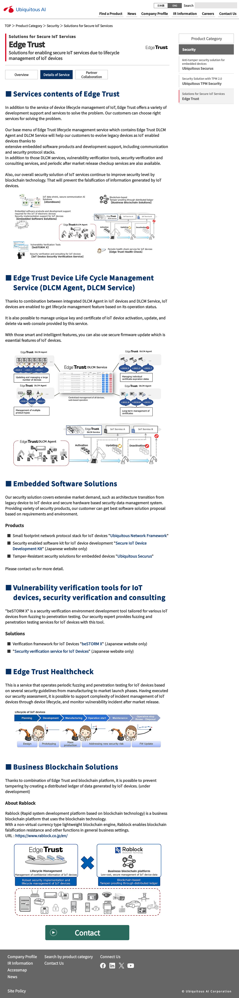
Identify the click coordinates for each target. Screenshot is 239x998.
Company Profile (22, 956)
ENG (174, 5)
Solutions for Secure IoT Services (88, 25)
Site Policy (16, 991)
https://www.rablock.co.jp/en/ (41, 835)
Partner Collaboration (91, 74)
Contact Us (53, 963)
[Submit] (232, 5)
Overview (21, 74)
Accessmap (17, 970)
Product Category (29, 25)
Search (188, 5)
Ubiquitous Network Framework (138, 535)
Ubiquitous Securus (134, 556)
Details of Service (56, 74)
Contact (87, 932)
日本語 (160, 5)
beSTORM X (92, 643)
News (12, 976)
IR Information (20, 963)
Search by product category (68, 956)
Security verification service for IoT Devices (51, 651)
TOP (8, 25)
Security (53, 25)
